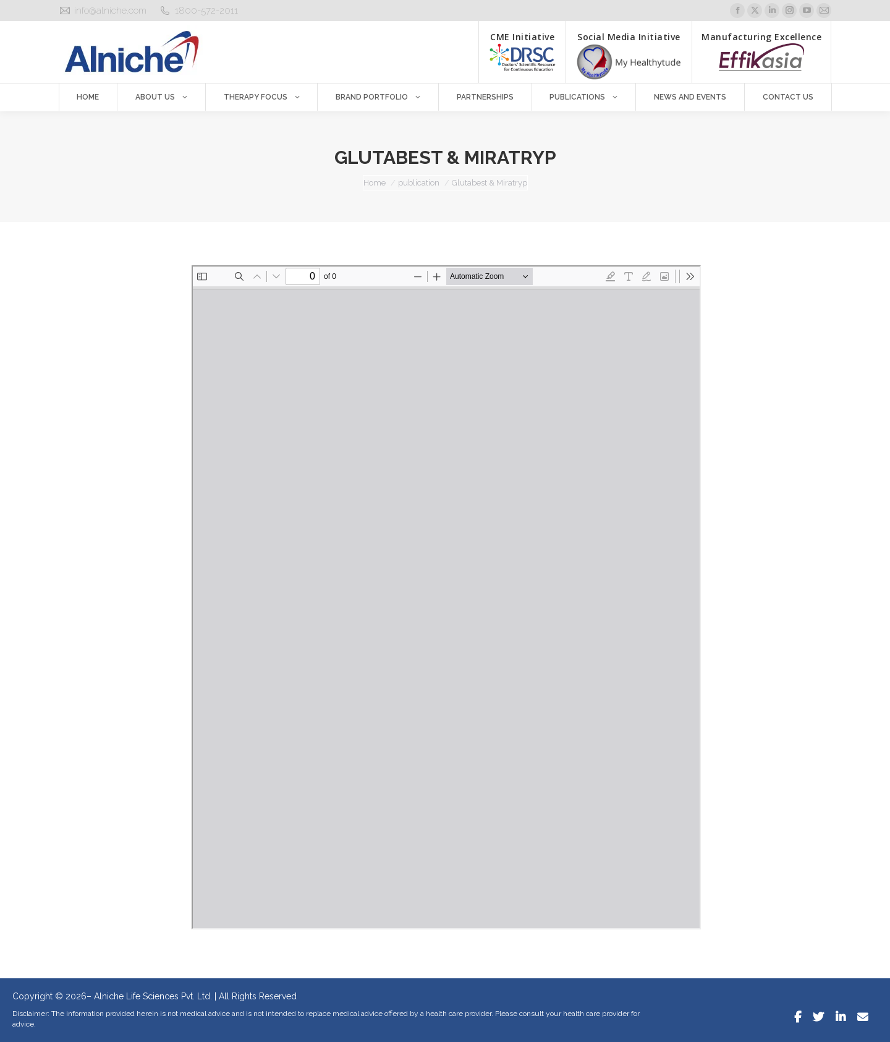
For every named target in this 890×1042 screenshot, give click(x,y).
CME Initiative (522, 51)
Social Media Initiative (628, 55)
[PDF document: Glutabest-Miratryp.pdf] (446, 597)
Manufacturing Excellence (761, 51)
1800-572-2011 (206, 10)
